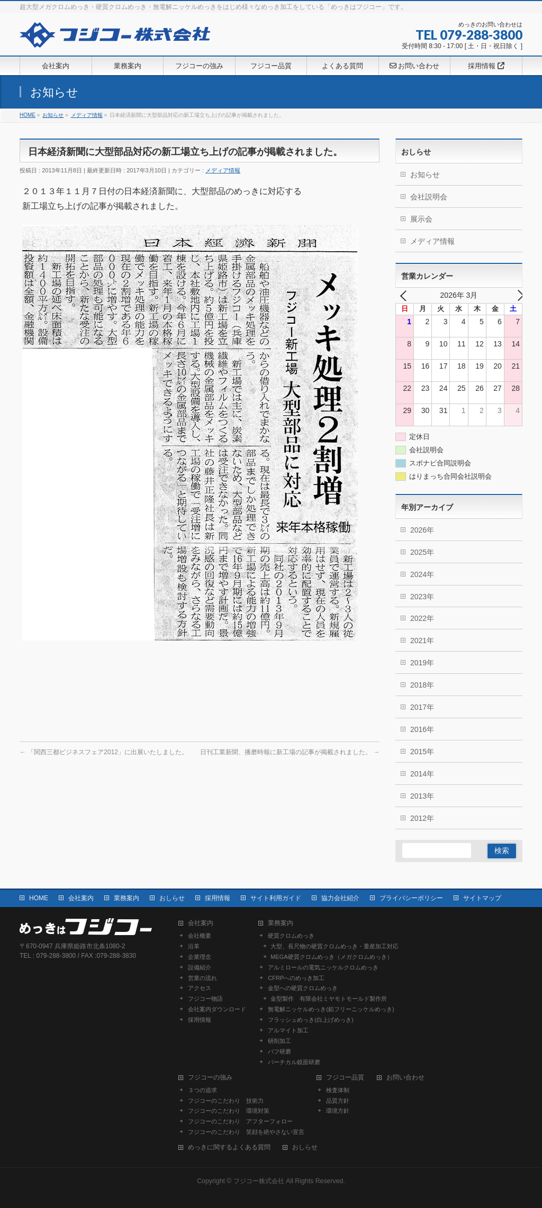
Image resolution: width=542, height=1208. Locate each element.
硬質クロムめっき (291, 935)
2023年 (422, 596)
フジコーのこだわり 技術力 (226, 1100)
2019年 (422, 662)
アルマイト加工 (288, 1030)
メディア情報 (222, 170)
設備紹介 (199, 967)
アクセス (199, 988)
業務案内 (126, 898)
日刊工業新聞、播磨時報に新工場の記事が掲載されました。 (290, 752)
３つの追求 (202, 1090)
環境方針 (337, 1111)
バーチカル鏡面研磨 (294, 1062)
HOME (38, 898)
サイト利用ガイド (275, 898)
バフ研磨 (279, 1051)
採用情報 (217, 898)
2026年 (422, 530)
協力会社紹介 (340, 898)
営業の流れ (202, 978)
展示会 (421, 219)
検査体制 (337, 1090)
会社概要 (199, 935)
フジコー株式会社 (258, 1181)
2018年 (422, 685)
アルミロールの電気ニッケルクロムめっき (323, 967)
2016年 (422, 729)
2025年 (422, 552)
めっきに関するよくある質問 (229, 1147)
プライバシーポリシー (411, 898)
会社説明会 (428, 197)
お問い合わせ (405, 1077)
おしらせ (172, 898)
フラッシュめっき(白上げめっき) (310, 1020)
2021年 (422, 640)
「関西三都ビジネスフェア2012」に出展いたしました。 (104, 752)
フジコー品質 (345, 1077)
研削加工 (279, 1041)
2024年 (422, 574)
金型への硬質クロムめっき (303, 988)
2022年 (422, 618)
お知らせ (425, 174)
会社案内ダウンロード (217, 1009)
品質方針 (337, 1100)
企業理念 (199, 957)
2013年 (422, 796)
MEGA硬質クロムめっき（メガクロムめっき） (331, 957)
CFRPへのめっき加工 (296, 978)
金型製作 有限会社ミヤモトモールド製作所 (328, 998)
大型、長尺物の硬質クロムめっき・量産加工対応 (334, 946)
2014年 (422, 774)
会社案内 (81, 898)
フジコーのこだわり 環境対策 (228, 1111)
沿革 (194, 946)
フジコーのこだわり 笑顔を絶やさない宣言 (246, 1132)
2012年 (422, 818)
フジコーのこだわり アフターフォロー (240, 1121)
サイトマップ (482, 898)
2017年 (422, 707)
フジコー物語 (205, 998)
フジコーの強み (210, 1077)
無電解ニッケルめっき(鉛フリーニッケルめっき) (331, 1009)
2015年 (422, 751)
